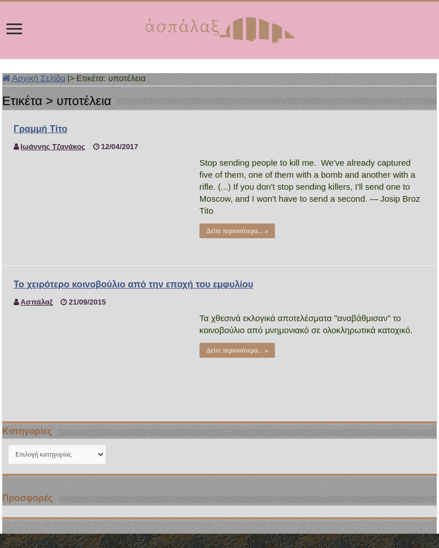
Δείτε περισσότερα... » (237, 231)
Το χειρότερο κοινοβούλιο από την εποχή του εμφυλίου (133, 284)
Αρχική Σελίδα (34, 78)
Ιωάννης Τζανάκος (53, 146)
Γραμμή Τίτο (40, 129)
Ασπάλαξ (37, 302)
